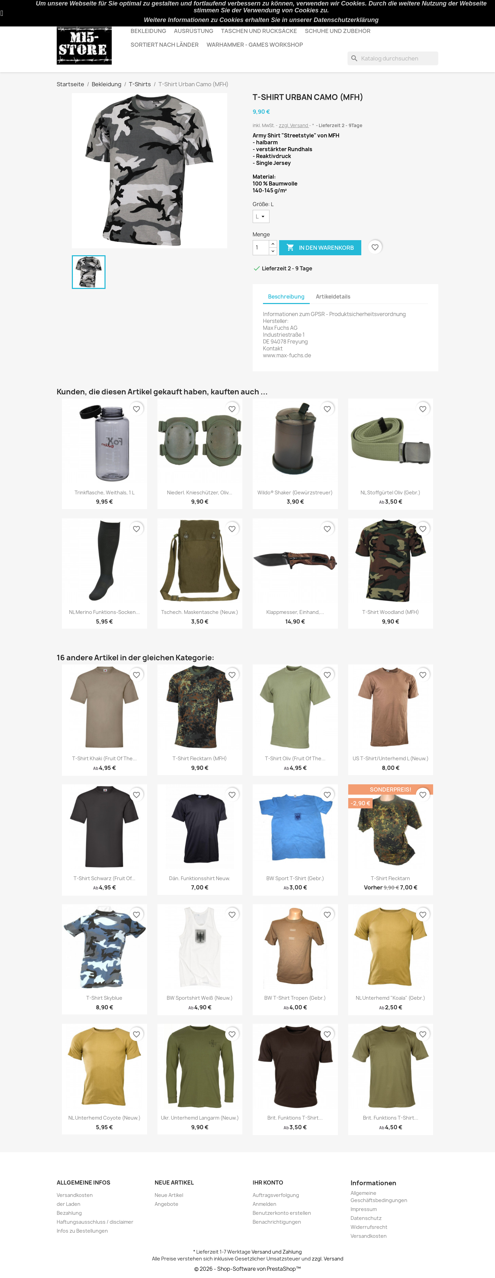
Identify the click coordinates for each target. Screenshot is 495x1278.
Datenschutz (366, 1218)
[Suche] (393, 58)
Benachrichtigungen (277, 1222)
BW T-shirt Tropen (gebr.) (295, 998)
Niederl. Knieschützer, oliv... (199, 492)
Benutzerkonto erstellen (282, 1213)
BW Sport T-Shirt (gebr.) (295, 878)
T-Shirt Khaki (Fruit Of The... (104, 758)
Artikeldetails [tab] (333, 296)
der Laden (68, 1204)
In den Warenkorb (320, 247)
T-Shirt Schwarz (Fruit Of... (104, 878)
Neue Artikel (169, 1195)
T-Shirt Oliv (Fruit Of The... (295, 758)
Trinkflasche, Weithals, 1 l (104, 492)
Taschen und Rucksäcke (259, 31)
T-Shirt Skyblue (104, 998)
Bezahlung (69, 1213)
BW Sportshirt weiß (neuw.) (200, 998)
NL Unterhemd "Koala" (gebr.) (390, 998)
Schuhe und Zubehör (338, 31)
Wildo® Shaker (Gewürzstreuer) (295, 492)
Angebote (166, 1204)
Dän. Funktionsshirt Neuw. (199, 878)
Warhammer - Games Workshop (255, 44)
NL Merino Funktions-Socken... (104, 612)
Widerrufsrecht (369, 1227)
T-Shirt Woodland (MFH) (390, 612)
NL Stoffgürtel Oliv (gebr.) (390, 492)
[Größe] (261, 216)
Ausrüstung (193, 31)
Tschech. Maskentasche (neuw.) (199, 612)
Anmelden (264, 1204)
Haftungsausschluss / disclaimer (95, 1222)
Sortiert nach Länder (165, 44)
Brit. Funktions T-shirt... (295, 1117)
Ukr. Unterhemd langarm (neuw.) (200, 1117)
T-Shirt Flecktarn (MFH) (200, 758)
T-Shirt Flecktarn (390, 878)
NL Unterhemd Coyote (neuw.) (104, 1117)
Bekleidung (148, 31)
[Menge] (261, 247)
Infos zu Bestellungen (82, 1230)
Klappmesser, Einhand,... (295, 612)
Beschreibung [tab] (286, 296)
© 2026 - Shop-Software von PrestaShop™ (247, 1269)
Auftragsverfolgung (276, 1195)
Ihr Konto (268, 1182)
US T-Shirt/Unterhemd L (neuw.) (391, 758)
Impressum (364, 1209)
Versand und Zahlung (277, 1251)
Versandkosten (75, 1195)
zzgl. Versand (294, 125)
